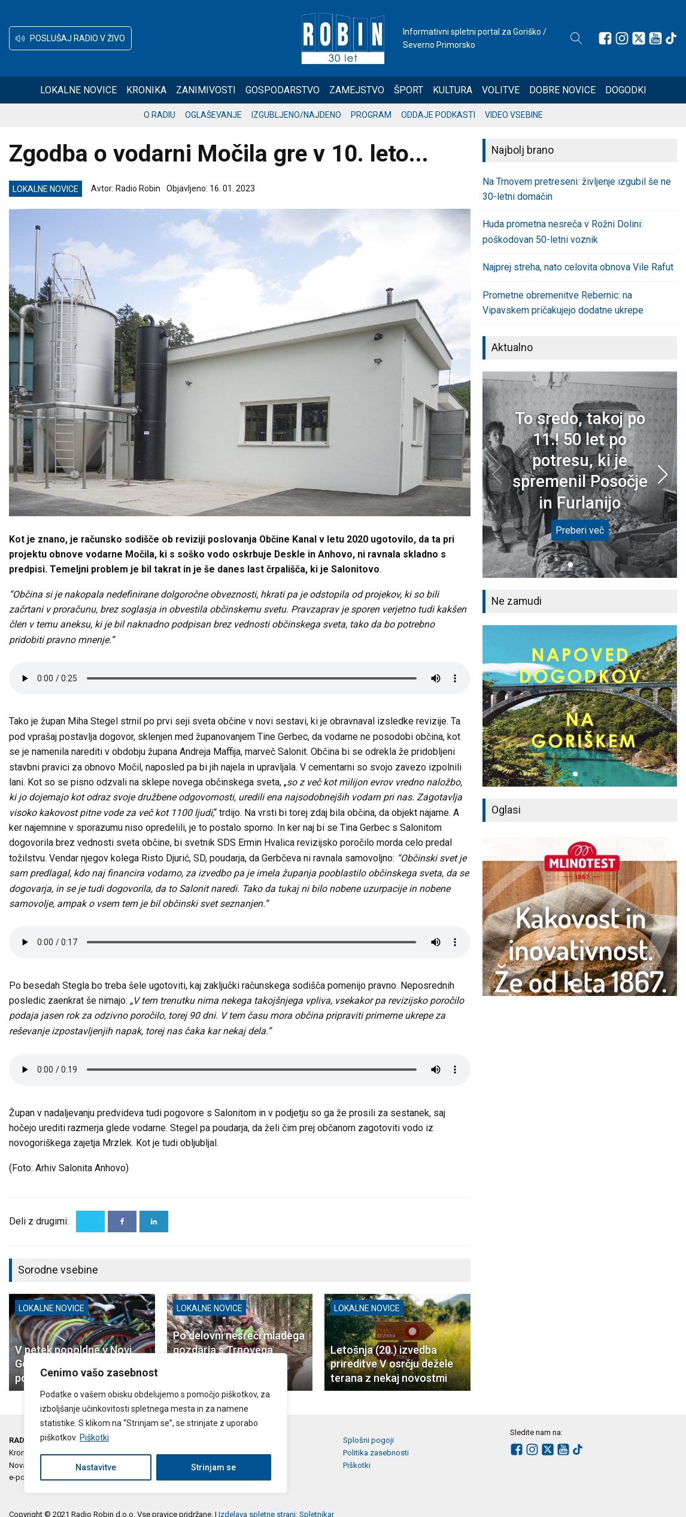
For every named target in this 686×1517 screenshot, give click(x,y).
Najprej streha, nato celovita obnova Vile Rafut (577, 267)
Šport (408, 90)
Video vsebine (514, 115)
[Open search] (576, 38)
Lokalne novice (78, 90)
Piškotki (94, 1437)
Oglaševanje (213, 115)
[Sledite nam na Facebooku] (605, 38)
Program (371, 115)
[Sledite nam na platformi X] (639, 38)
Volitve (501, 90)
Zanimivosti (206, 90)
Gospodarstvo (282, 90)
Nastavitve (95, 1467)
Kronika (146, 90)
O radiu (159, 115)
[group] (579, 706)
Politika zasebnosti (376, 1452)
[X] (90, 1221)
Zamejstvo (356, 90)
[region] (155, 1423)
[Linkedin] (153, 1221)
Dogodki (625, 90)
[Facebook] (122, 1221)
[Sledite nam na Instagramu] (622, 38)
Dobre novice (562, 90)
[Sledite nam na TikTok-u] (671, 38)
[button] (70, 38)
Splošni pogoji (368, 1440)
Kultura (452, 90)
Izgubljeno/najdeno (296, 115)
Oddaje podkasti (438, 115)
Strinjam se (213, 1467)
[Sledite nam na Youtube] (655, 38)
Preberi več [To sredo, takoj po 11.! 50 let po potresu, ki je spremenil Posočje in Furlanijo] (580, 530)
